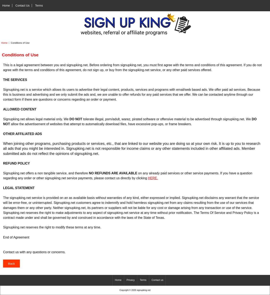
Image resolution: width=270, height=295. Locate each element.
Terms (39, 5)
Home (6, 5)
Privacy (131, 280)
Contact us (157, 280)
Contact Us (22, 5)
